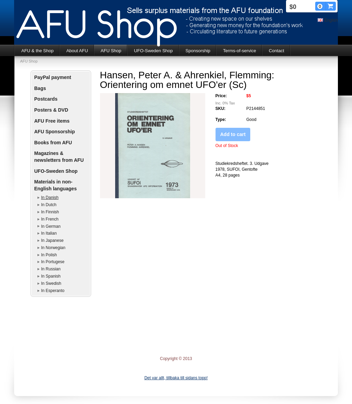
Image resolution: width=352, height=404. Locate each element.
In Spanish (51, 276)
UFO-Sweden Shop (153, 50)
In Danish (50, 197)
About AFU (77, 50)
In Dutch (49, 204)
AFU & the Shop (37, 50)
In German (51, 226)
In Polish (49, 254)
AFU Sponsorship (54, 131)
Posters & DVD (51, 110)
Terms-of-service (239, 50)
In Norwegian (53, 247)
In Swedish (51, 283)
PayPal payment (52, 77)
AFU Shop (111, 50)
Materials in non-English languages (55, 185)
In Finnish (50, 212)
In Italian (49, 233)
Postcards (46, 99)
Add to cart (233, 134)
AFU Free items (52, 121)
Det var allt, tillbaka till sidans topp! (176, 377)
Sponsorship (198, 50)
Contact (276, 50)
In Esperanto (53, 290)
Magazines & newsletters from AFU (59, 156)
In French (50, 219)
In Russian (51, 269)
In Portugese (53, 261)
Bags (40, 88)
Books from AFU (53, 142)
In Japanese (52, 240)
